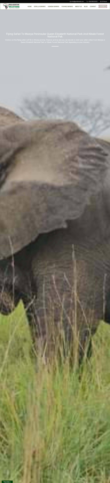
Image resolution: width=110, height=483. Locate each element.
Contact (93, 6)
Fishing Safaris (67, 6)
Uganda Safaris (53, 6)
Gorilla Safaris (39, 6)
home (30, 6)
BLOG (86, 6)
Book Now (102, 6)
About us (78, 6)
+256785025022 (92, 1)
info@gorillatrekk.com (78, 1)
